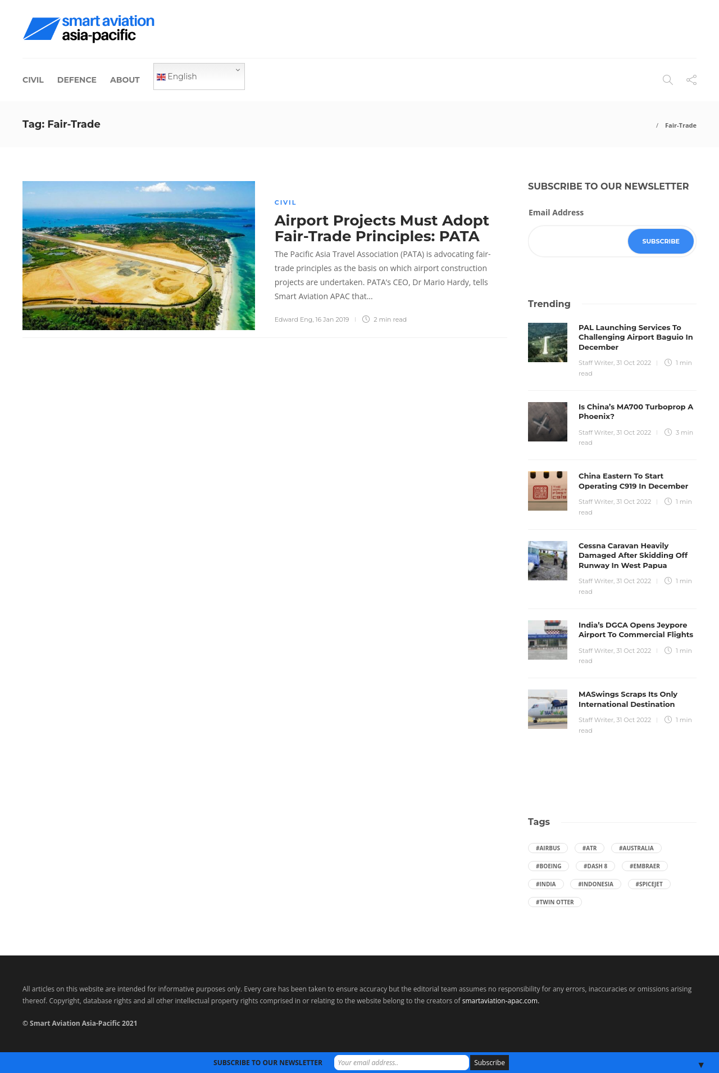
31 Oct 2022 (633, 363)
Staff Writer (596, 363)
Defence (77, 80)
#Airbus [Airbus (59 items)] (548, 848)
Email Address (556, 212)
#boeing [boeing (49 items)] (548, 866)
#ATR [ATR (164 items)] (590, 848)
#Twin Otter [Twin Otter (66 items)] (555, 902)
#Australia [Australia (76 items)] (636, 848)
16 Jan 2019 (332, 319)
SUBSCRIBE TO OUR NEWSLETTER (267, 1062)
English (177, 76)
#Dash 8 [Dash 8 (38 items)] (595, 866)
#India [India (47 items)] (546, 884)
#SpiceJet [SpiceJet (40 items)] (649, 884)
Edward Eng (294, 319)
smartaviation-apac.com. (501, 1001)
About (125, 80)
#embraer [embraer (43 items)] (645, 866)
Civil (33, 80)
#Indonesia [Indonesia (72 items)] (595, 884)
